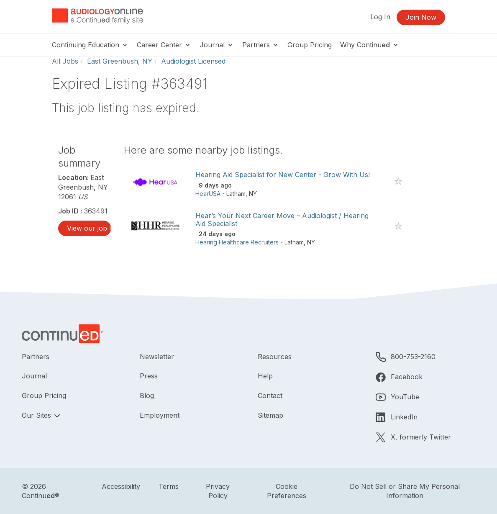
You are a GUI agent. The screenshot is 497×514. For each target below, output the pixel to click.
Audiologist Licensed (193, 61)
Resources (275, 356)
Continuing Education (90, 45)
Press (149, 376)
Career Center (164, 45)
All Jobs (65, 61)
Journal (217, 45)
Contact (270, 395)
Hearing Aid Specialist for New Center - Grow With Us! (282, 174)
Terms (169, 486)
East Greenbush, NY (119, 61)
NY (253, 193)
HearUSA (207, 193)
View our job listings (89, 228)
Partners (260, 45)
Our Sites (37, 415)
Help (265, 376)
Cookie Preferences (286, 491)
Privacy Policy (218, 491)
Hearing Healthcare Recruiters (237, 242)
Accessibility (121, 486)
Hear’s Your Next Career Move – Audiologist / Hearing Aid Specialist (282, 219)
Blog (147, 395)
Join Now (420, 17)
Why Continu (369, 45)
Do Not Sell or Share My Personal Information (405, 491)
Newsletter (157, 356)
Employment (159, 415)
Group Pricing (309, 45)
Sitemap (270, 415)
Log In (380, 17)
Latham (236, 193)
